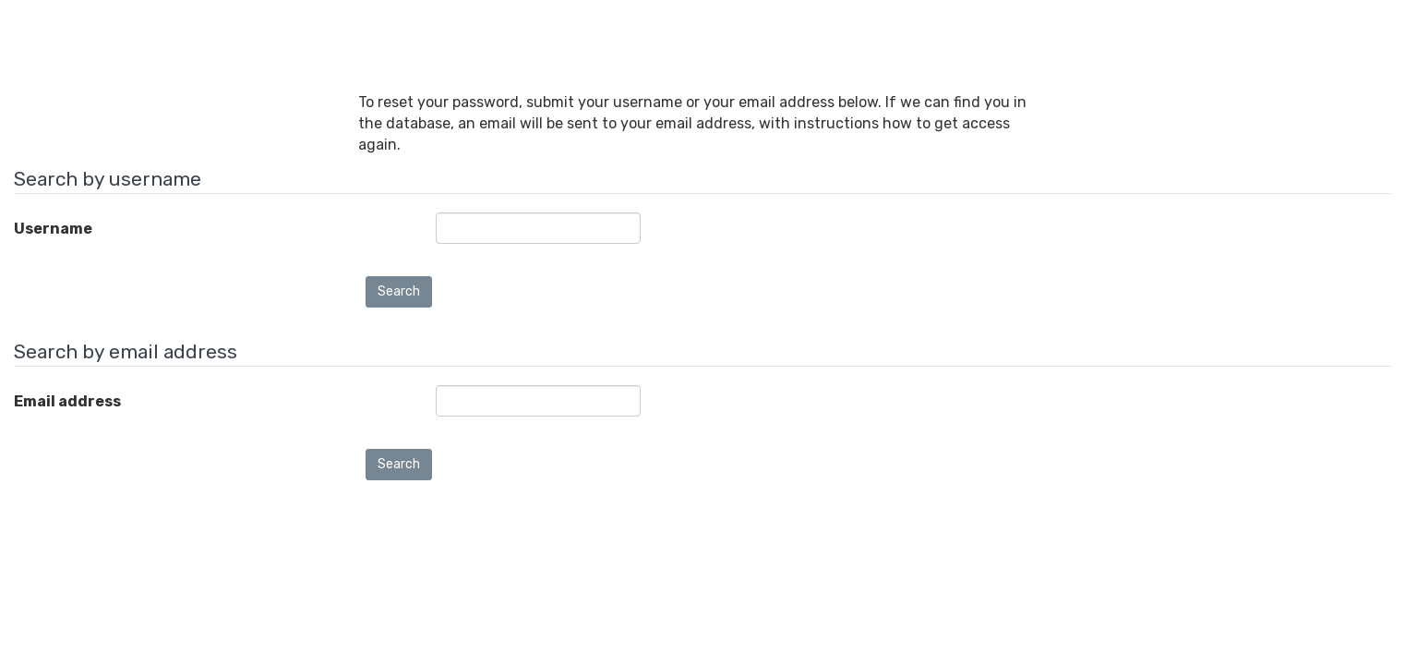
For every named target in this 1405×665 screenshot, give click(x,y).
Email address (67, 401)
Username (53, 228)
